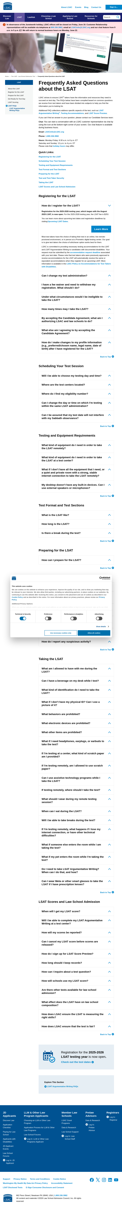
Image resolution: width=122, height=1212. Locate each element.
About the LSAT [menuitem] (14, 89)
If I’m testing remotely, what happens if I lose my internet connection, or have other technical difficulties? (71, 832)
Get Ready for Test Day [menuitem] (16, 99)
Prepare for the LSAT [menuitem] (16, 95)
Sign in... (114, 7)
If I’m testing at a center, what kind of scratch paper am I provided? (73, 755)
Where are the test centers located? (63, 384)
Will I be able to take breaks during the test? (68, 820)
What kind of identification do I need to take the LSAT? (70, 691)
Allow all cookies (94, 633)
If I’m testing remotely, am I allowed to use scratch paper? (72, 767)
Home (7, 76)
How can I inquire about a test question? (66, 971)
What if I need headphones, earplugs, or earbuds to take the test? (73, 743)
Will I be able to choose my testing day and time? (72, 375)
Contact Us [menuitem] (96, 7)
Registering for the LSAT (50, 157)
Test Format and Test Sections (52, 169)
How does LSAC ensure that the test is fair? (68, 1026)
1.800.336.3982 (52, 136)
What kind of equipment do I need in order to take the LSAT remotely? (72, 447)
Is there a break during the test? (61, 533)
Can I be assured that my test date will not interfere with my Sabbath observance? (73, 417)
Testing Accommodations (72, 113)
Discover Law (8, 1120)
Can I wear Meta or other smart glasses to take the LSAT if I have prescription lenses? (72, 883)
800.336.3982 (57, 27)
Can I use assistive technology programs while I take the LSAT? (71, 779)
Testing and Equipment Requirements (56, 165)
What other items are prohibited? (62, 732)
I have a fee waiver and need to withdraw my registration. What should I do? (69, 286)
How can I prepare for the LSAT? (61, 560)
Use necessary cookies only (60, 633)
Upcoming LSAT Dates (58, 221)
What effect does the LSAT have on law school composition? (70, 1004)
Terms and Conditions (40, 1179)
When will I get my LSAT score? (61, 911)
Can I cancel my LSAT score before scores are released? (70, 943)
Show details (101, 626)
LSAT (19, 82)
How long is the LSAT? (55, 523)
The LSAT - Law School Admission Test (23, 76)
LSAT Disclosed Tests (12, 1187)
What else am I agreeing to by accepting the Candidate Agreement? (68, 332)
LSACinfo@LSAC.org (80, 27)
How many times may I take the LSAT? (65, 308)
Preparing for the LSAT (49, 174)
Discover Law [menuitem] (7, 17)
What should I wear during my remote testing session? (69, 800)
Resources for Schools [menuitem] (91, 17)
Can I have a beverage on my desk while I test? (70, 680)
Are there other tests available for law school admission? (69, 991)
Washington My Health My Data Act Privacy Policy (25, 1183)
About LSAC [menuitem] (66, 7)
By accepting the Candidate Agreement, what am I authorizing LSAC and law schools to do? (72, 320)
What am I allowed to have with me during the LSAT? (69, 670)
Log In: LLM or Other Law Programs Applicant (38, 1140)
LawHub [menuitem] (31, 17)
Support (6, 1179)
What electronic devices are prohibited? (66, 723)
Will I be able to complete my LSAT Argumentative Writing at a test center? (72, 922)
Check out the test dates (76, 1062)
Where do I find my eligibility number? (65, 393)
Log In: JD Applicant (10, 1161)
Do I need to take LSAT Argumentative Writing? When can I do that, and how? (70, 871)
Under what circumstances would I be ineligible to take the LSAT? (72, 298)
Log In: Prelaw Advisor (92, 1127)
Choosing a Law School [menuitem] (48, 17)
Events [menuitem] (78, 7)
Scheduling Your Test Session (52, 161)
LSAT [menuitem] (19, 17)
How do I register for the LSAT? (61, 205)
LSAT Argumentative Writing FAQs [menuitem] (62, 1087)
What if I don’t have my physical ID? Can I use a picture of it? (71, 703)
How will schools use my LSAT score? (65, 980)
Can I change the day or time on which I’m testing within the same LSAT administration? (72, 404)
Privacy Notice (20, 1179)
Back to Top (105, 357)
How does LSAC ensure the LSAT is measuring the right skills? (72, 1016)
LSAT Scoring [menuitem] (13, 102)
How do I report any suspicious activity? (66, 641)
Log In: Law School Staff (70, 1137)
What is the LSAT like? (55, 515)
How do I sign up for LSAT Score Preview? (67, 953)
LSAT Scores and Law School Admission (57, 187)
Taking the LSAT (46, 182)
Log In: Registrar (113, 1118)
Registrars (112, 1112)
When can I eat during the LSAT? (62, 811)
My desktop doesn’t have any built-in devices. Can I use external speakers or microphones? (73, 486)
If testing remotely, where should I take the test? (71, 789)
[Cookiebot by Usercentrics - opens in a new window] (100, 578)
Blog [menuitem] (86, 7)
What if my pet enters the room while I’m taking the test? (73, 858)
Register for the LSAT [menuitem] (16, 92)
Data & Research (69, 1127)
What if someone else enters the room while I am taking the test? (71, 846)
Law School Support (70, 1132)
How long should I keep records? (62, 962)
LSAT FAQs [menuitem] (12, 106)
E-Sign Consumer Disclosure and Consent (45, 1187)
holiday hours (59, 146)
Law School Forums (32, 1135)
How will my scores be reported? (62, 932)
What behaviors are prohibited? (61, 714)
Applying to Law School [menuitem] (70, 17)
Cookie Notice (59, 1179)
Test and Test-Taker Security (51, 178)
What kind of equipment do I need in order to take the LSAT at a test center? (72, 459)
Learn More (102, 230)
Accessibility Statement (61, 1183)
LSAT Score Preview (98, 113)
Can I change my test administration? (64, 275)
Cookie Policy (17, 597)
